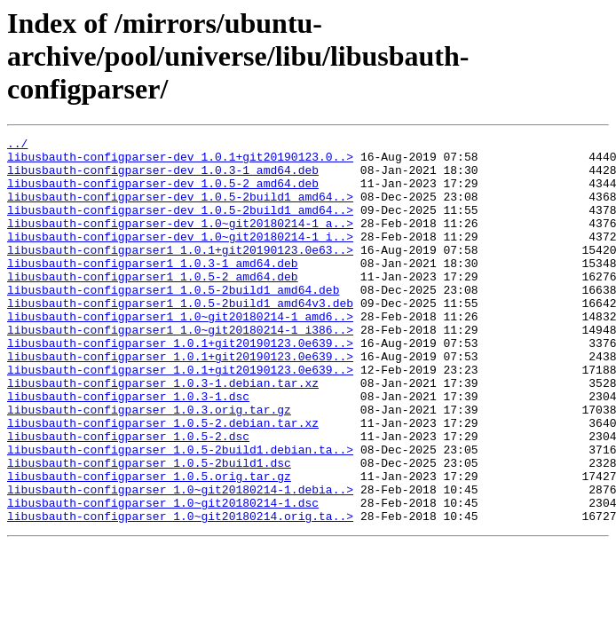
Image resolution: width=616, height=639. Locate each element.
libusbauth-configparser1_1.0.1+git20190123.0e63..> (180, 273)
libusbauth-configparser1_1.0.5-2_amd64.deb (152, 305)
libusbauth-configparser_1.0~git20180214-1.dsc (163, 577)
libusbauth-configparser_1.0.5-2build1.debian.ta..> (180, 513)
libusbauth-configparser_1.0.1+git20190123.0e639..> (180, 385)
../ (17, 146)
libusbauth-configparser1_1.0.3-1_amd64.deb (152, 289)
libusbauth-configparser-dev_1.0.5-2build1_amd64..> (180, 209)
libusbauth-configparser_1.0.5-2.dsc (128, 497)
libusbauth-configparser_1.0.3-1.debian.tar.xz (163, 433)
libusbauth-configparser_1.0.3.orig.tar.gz (149, 465)
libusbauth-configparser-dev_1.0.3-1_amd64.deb (163, 177)
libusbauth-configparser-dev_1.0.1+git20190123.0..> (180, 162)
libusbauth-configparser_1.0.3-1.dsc (128, 449)
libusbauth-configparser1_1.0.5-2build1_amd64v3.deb (180, 337)
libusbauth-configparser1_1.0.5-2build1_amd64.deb (173, 321)
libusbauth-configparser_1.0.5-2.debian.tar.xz (163, 481)
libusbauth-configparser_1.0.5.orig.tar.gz (149, 545)
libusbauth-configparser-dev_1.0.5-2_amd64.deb (163, 193)
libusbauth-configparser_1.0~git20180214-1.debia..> (180, 561)
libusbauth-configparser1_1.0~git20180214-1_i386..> (180, 369)
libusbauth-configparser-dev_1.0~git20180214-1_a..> (180, 241)
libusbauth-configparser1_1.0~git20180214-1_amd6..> (180, 353)
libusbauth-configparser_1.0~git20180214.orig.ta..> (180, 593)
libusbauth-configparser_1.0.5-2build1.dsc (149, 529)
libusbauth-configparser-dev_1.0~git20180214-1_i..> (180, 257)
